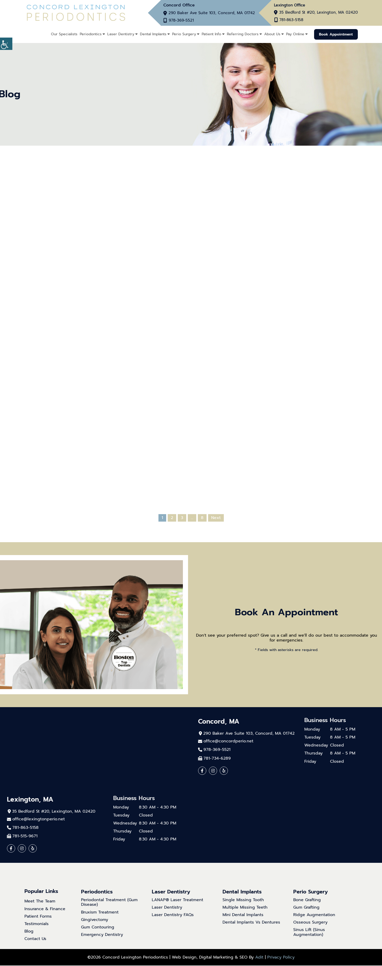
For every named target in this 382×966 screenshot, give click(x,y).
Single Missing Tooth (243, 900)
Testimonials (36, 924)
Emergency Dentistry (102, 935)
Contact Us (35, 939)
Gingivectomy (94, 920)
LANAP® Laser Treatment (177, 900)
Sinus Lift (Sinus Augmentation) (309, 933)
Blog (28, 931)
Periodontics (90, 34)
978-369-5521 (182, 20)
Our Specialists (63, 34)
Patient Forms (38, 916)
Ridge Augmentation (314, 915)
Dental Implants (152, 34)
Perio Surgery (183, 34)
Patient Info (210, 34)
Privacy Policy (281, 958)
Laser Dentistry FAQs (173, 915)
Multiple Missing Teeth (245, 907)
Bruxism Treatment (100, 912)
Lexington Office (289, 5)
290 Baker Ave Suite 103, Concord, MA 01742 (211, 13)
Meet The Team (39, 901)
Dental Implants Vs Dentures (251, 922)
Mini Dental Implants (243, 915)
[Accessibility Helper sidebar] (6, 44)
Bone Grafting (307, 900)
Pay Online (294, 34)
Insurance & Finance (44, 909)
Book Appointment (335, 34)
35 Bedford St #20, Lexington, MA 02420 (318, 12)
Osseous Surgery (310, 922)
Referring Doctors (242, 34)
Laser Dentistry (120, 34)
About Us (271, 34)
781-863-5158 (291, 20)
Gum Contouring (97, 927)
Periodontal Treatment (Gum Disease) (109, 903)
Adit (259, 958)
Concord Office (179, 5)
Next (216, 518)
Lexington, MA (31, 800)
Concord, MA (219, 722)
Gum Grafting (306, 907)
